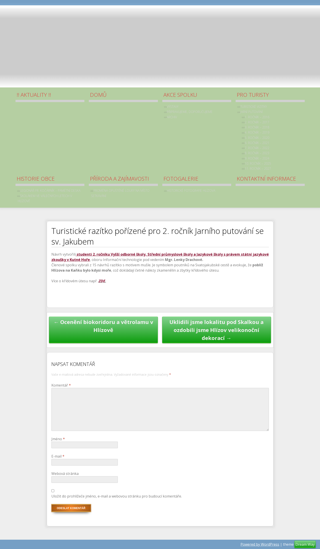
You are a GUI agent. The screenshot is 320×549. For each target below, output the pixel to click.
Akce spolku (180, 94)
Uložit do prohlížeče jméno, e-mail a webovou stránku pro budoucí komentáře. (116, 496)
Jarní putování (251, 112)
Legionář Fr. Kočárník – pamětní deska (50, 190)
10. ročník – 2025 (258, 163)
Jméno (58, 438)
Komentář (61, 385)
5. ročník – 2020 (257, 138)
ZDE (101, 280)
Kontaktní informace (266, 178)
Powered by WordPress (259, 544)
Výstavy (172, 107)
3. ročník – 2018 (257, 127)
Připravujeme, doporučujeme (190, 112)
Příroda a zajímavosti (119, 178)
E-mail (57, 456)
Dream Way (305, 544)
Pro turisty (253, 94)
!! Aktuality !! (34, 94)
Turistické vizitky (253, 107)
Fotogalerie (180, 178)
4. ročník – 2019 (257, 132)
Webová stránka (65, 473)
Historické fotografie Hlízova (191, 190)
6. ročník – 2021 (257, 143)
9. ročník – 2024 (257, 158)
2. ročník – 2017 (257, 122)
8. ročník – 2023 (257, 153)
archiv (172, 117)
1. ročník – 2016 (257, 117)
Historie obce (36, 178)
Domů (98, 94)
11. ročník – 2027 (258, 168)
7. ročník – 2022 (257, 148)
